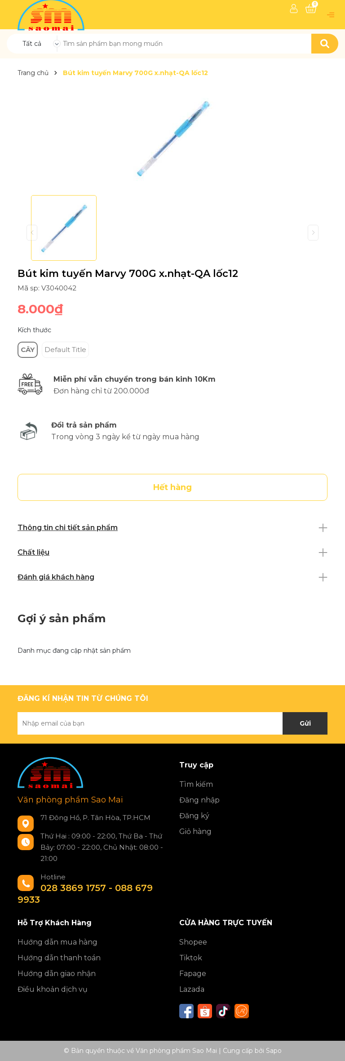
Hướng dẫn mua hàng (57, 942)
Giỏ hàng (195, 831)
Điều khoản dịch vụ (53, 989)
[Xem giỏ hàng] (310, 8)
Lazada (191, 989)
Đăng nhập (199, 800)
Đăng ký (194, 815)
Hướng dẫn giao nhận (57, 973)
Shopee (193, 942)
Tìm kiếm (196, 784)
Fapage (192, 973)
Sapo (274, 1051)
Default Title (65, 349)
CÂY (28, 349)
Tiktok (190, 958)
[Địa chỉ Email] (172, 723)
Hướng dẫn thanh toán (59, 958)
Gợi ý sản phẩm (62, 618)
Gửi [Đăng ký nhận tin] (305, 723)
